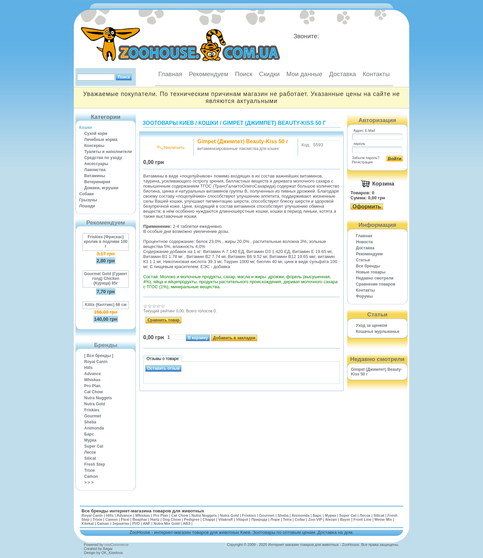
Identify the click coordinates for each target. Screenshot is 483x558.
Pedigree (191, 519)
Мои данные (304, 74)
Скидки (269, 74)
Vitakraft (225, 519)
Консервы (94, 145)
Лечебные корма (100, 139)
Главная (170, 74)
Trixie (89, 470)
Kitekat (88, 523)
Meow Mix (383, 519)
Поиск (243, 74)
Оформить (367, 206)
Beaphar (139, 519)
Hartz (155, 519)
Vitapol (242, 519)
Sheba (90, 422)
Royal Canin (95, 361)
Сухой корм (95, 133)
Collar (300, 519)
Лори (275, 519)
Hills (88, 367)
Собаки (86, 194)
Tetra (287, 519)
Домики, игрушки (101, 188)
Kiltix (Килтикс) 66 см (105, 304)
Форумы (364, 296)
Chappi (209, 519)
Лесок (90, 452)
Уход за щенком (371, 325)
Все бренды (368, 266)
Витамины (94, 175)
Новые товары (370, 272)
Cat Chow (93, 392)
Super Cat (93, 446)
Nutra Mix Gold (166, 523)
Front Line (363, 519)
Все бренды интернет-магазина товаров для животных (143, 510)
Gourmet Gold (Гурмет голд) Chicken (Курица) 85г (105, 278)
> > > (89, 482)
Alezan (331, 519)
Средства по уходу (103, 157)
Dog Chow (172, 519)
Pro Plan (92, 386)
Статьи (363, 260)
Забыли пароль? (365, 158)
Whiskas (92, 379)
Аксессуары (96, 163)
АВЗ (187, 523)
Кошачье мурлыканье (377, 331)
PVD (136, 523)
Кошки (85, 127)
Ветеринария (97, 182)
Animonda (94, 428)
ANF (147, 523)
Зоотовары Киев (168, 123)
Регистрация (362, 162)
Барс (89, 434)
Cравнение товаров (375, 284)
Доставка (342, 74)
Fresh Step (94, 464)
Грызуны (88, 200)
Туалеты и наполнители (108, 151)
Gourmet (92, 416)
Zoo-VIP (315, 519)
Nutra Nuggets (98, 398)
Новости (364, 242)
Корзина (383, 184)
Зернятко (120, 523)
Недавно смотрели (374, 278)
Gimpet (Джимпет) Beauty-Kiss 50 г (274, 123)
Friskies (91, 410)
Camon (91, 476)
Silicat (90, 458)
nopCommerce (116, 545)
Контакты (376, 74)
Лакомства (95, 169)
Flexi (125, 519)
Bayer (345, 519)
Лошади (87, 206)
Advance (92, 373)
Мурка (90, 440)
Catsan (103, 523)
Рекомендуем (208, 74)
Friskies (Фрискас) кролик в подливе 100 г (105, 242)
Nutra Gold (94, 404)
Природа (259, 519)
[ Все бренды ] (98, 355)
